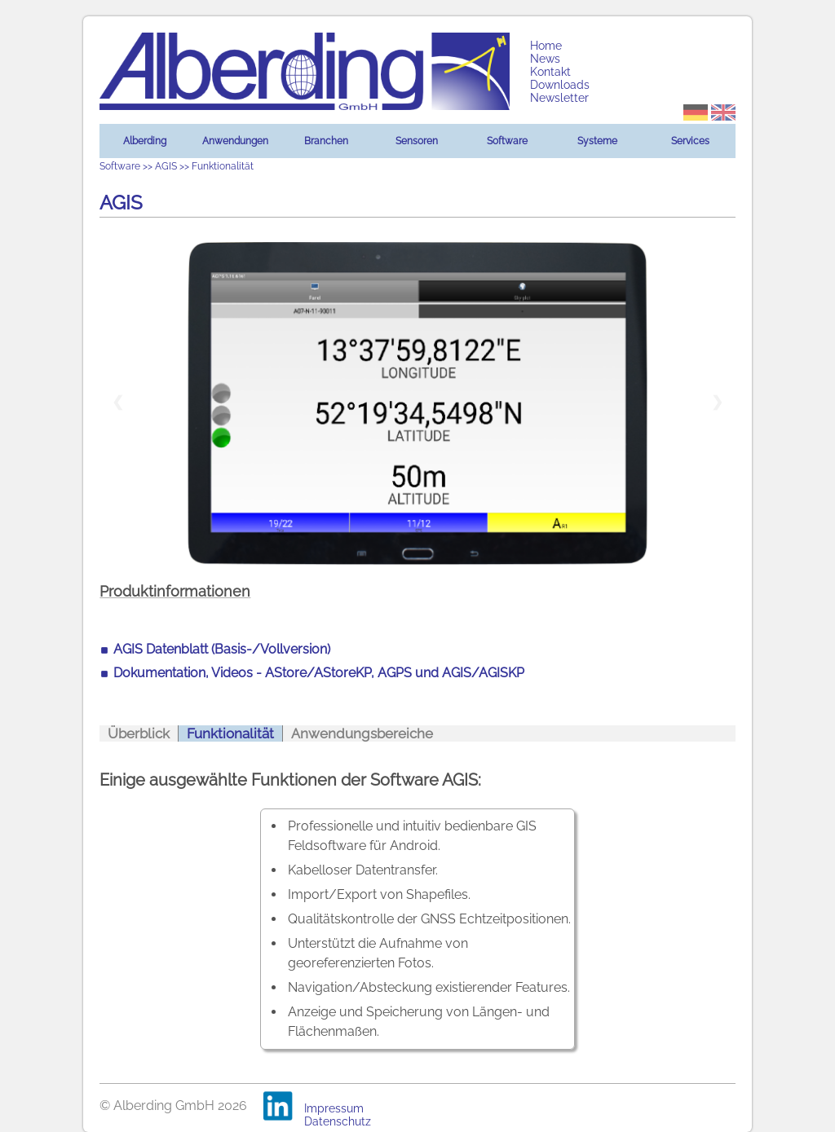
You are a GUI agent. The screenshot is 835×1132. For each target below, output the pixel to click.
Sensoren (416, 141)
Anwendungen (235, 141)
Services (690, 141)
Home (546, 45)
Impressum (334, 1108)
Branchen (326, 141)
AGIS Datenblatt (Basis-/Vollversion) (221, 649)
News (545, 58)
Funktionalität (230, 733)
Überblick (139, 733)
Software (507, 141)
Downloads (560, 84)
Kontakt (550, 71)
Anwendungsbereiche (362, 733)
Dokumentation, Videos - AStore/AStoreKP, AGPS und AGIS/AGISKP (318, 673)
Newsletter (559, 97)
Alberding (144, 141)
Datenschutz (337, 1121)
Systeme (597, 141)
